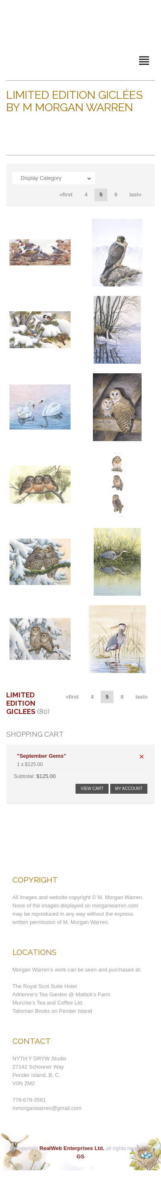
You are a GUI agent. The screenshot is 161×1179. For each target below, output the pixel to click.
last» (135, 194)
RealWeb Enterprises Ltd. (72, 1148)
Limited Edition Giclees (21, 703)
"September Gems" (41, 756)
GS (81, 1156)
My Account (129, 788)
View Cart (91, 788)
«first (66, 194)
